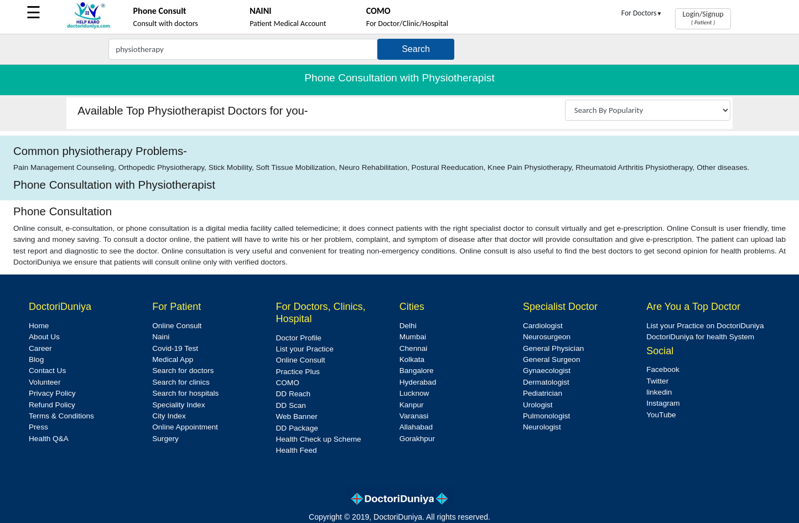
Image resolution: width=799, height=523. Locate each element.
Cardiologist (543, 326)
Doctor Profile (298, 338)
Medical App (172, 359)
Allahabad (416, 427)
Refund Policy (52, 405)
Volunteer (44, 382)
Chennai (414, 348)
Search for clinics (181, 382)
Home (39, 326)
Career (40, 348)
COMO (287, 383)
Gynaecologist (546, 370)
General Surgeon (551, 359)
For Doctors (641, 13)
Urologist (538, 405)
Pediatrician (542, 393)
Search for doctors (183, 370)
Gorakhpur (417, 438)
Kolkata (412, 359)
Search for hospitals (185, 393)
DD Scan (290, 405)
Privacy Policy (52, 393)
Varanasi (414, 416)
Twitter (657, 381)
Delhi (408, 326)
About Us (44, 337)
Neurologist (542, 427)
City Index (168, 416)
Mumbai (413, 337)
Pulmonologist (546, 416)
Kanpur (412, 405)
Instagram (662, 403)
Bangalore (417, 370)
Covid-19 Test (175, 348)
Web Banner (296, 416)
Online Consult (176, 326)
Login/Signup (702, 17)
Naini (160, 337)
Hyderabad (418, 382)
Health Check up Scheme (318, 439)
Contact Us (47, 370)
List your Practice (304, 349)
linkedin (659, 392)
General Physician (553, 348)
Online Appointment (185, 427)
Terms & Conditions (61, 416)
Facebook (662, 369)
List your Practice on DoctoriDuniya (705, 326)
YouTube (661, 415)
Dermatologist (546, 382)
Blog (36, 359)
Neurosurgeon (546, 337)
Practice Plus (297, 371)
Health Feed (296, 450)
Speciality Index (178, 405)
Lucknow (414, 393)
